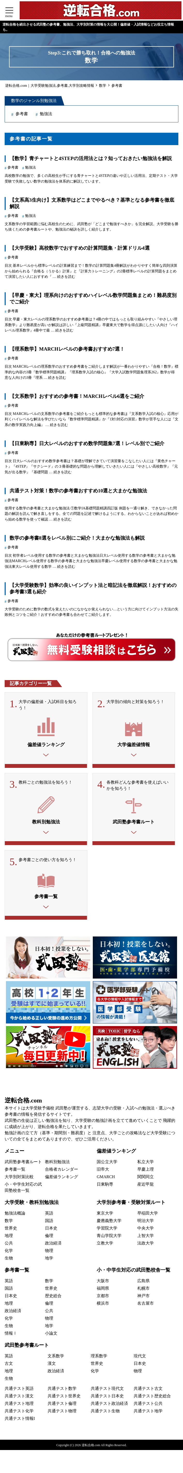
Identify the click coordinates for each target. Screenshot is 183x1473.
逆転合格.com (23, 1103)
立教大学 (105, 1245)
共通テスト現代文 (107, 1391)
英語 (49, 1215)
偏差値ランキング (61, 1179)
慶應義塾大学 (109, 1223)
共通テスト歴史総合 (152, 1398)
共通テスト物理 (62, 1413)
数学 (9, 1223)
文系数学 (56, 1358)
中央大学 (145, 1230)
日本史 (51, 1230)
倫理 (49, 1238)
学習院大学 (107, 1230)
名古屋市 (145, 1305)
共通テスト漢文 (19, 1398)
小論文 (51, 1335)
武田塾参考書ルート (23, 1164)
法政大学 (145, 1245)
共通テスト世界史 (64, 1398)
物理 (49, 1253)
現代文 (140, 1358)
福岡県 (103, 1290)
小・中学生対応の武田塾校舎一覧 (133, 1272)
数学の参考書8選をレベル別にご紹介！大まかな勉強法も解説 (77, 538)
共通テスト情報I (20, 1421)
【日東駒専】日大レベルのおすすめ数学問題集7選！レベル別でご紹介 (87, 443)
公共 (9, 1245)
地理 (9, 1238)
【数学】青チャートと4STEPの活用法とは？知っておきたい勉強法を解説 (91, 158)
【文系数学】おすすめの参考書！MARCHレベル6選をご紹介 (77, 396)
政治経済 (53, 1245)
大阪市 (103, 1283)
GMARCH (106, 1179)
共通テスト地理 (19, 1406)
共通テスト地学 (148, 1413)
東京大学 (105, 1215)
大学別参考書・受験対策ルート (131, 1205)
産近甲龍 (145, 1187)
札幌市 (143, 1290)
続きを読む (66, 276)
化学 (9, 1253)
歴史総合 (53, 1298)
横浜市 (103, 1305)
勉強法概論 (15, 1215)
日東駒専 (105, 1187)
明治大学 (145, 1223)
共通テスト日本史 (107, 1398)
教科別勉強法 (57, 1164)
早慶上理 (145, 1172)
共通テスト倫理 (62, 1406)
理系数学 (99, 1358)
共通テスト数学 (62, 1391)
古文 (9, 1366)
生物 (9, 1260)
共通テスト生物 (105, 1413)
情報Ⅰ (11, 1335)
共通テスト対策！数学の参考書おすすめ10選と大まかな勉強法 (78, 490)
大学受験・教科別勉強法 (32, 1205)
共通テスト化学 (19, 1413)
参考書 (22, 114)
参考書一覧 (15, 1172)
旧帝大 (103, 1172)
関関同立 (145, 1179)
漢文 (52, 1366)
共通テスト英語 (19, 1391)
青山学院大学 (109, 1238)
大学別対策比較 (19, 1179)
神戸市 (143, 1298)
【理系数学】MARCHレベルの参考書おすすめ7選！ (67, 349)
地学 (49, 1260)
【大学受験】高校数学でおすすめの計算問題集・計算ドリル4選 (80, 248)
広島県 (143, 1283)
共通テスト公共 (148, 1406)
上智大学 (145, 1238)
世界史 (11, 1230)
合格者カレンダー (61, 1172)
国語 (49, 1223)
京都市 (103, 1298)
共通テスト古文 (148, 1391)
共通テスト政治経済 (109, 1406)
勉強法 (46, 114)
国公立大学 (107, 1164)
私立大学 (145, 1164)
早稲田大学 (147, 1215)
